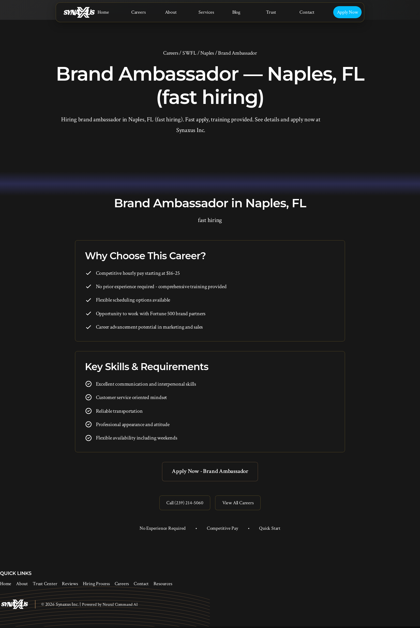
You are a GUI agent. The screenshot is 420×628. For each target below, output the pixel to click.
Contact (306, 12)
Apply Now (347, 12)
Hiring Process (96, 585)
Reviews (70, 585)
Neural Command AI (120, 606)
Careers (138, 12)
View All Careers (239, 504)
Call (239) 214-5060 (183, 504)
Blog (236, 12)
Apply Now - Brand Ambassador (210, 472)
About (171, 12)
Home (103, 12)
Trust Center (45, 585)
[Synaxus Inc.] (79, 12)
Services (206, 12)
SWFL (189, 53)
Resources (162, 585)
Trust (271, 12)
